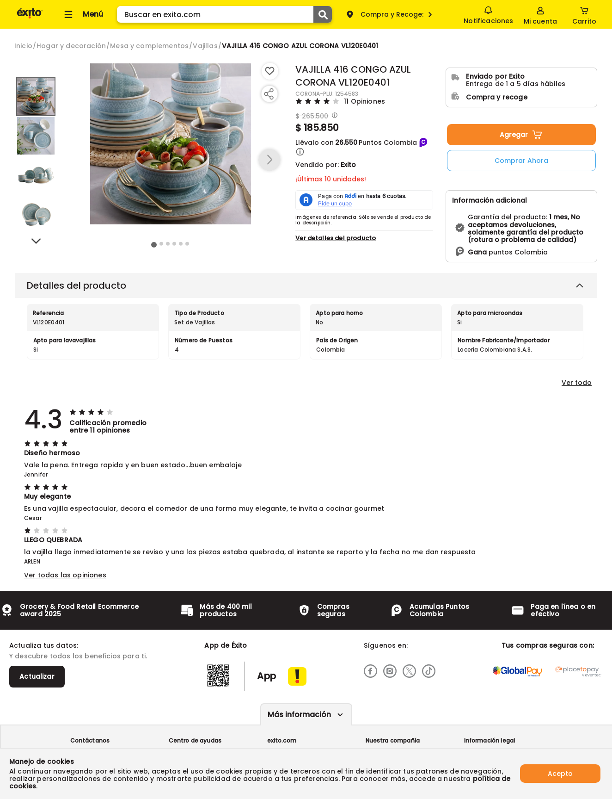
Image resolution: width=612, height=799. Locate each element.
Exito (348, 164)
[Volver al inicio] (30, 17)
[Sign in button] (540, 14)
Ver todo (577, 382)
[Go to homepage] (23, 46)
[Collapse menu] (82, 14)
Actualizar (37, 676)
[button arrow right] (269, 160)
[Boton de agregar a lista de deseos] (270, 71)
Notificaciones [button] (488, 14)
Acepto (560, 773)
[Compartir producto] (268, 94)
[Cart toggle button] (584, 14)
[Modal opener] (333, 116)
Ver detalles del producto (335, 238)
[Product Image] (170, 144)
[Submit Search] (322, 14)
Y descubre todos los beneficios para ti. (78, 656)
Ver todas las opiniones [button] (65, 575)
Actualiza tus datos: (43, 645)
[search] (224, 14)
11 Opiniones (364, 101)
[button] (300, 151)
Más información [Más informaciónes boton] (299, 714)
